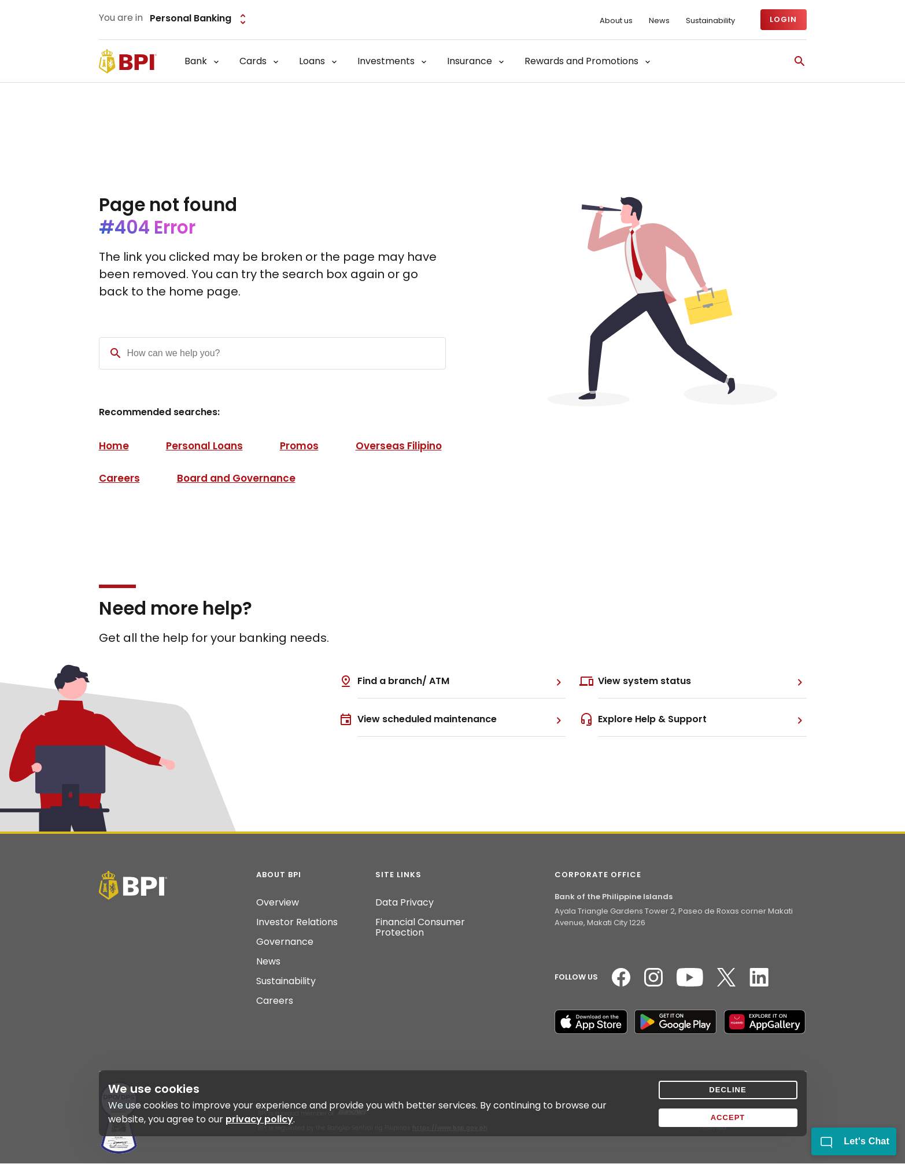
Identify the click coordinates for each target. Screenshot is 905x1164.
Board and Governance (236, 478)
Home (114, 446)
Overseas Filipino (399, 446)
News (659, 21)
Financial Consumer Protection (420, 927)
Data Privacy (404, 902)
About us (616, 21)
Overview (277, 902)
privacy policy (259, 1119)
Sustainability (710, 21)
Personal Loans (204, 446)
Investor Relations (297, 922)
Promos (299, 446)
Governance (284, 942)
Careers (119, 478)
